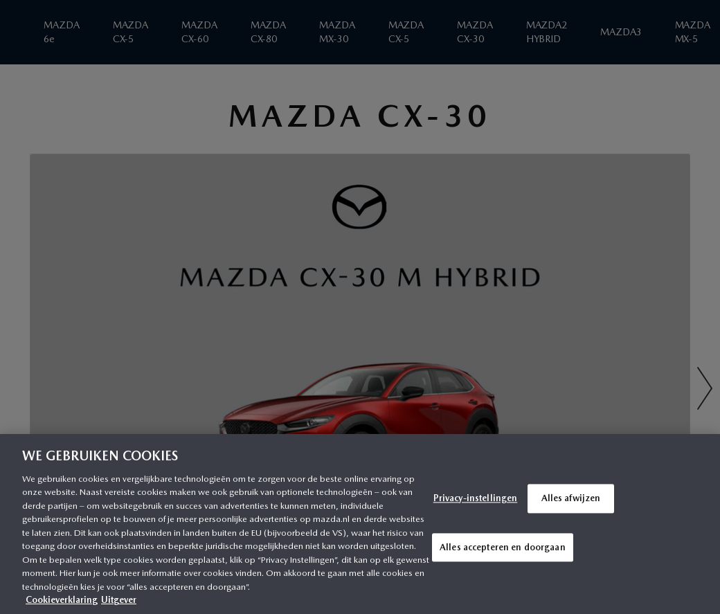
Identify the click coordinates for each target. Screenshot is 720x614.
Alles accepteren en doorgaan (503, 547)
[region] (360, 524)
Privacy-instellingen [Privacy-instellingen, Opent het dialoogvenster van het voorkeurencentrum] (475, 498)
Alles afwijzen (571, 498)
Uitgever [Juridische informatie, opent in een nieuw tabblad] (118, 600)
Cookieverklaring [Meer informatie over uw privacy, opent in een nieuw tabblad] (62, 600)
